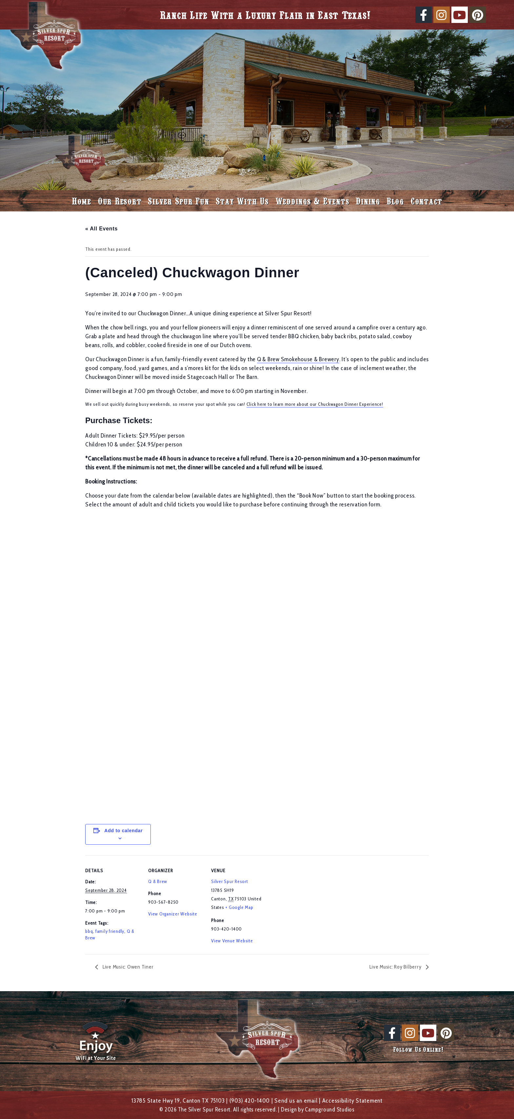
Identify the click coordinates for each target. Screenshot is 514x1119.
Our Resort (120, 200)
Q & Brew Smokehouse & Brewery (298, 359)
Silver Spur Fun (178, 200)
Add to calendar (123, 830)
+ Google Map (239, 907)
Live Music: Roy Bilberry (396, 967)
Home (81, 200)
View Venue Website (232, 941)
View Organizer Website (172, 914)
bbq (89, 931)
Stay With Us (242, 200)
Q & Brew (157, 881)
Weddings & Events (312, 200)
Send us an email (295, 1100)
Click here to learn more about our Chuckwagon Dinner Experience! (315, 404)
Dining (368, 200)
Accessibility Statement (352, 1100)
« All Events (101, 228)
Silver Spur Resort (229, 881)
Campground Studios (330, 1109)
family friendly (109, 931)
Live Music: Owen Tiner (127, 967)
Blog (395, 200)
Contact (426, 200)
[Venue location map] (308, 900)
